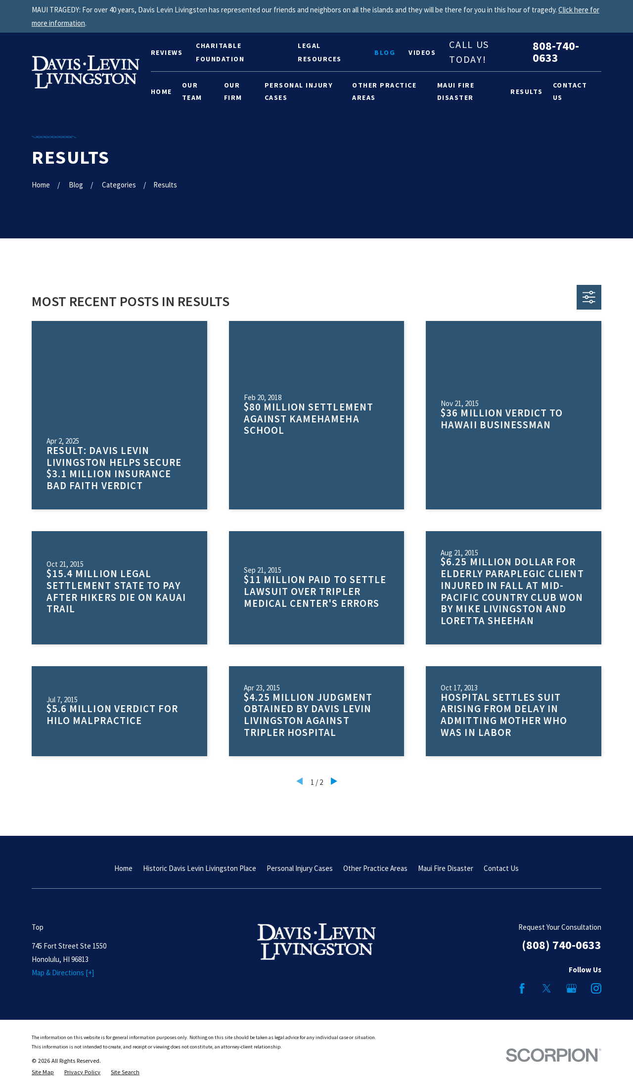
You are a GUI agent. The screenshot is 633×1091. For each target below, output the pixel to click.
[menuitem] (43, 1072)
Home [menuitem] (161, 91)
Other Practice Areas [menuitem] (384, 91)
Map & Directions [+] (63, 972)
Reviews (167, 52)
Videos (422, 52)
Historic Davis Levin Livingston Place (199, 868)
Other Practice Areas (375, 868)
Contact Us (501, 868)
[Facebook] (522, 988)
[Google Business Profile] (571, 988)
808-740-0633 (556, 52)
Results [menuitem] (526, 91)
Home (123, 868)
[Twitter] (547, 988)
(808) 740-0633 (561, 945)
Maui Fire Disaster (445, 868)
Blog (384, 52)
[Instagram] (596, 988)
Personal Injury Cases (300, 868)
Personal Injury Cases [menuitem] (299, 91)
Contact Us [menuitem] (570, 91)
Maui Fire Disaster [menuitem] (456, 91)
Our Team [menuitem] (192, 91)
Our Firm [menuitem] (233, 91)
